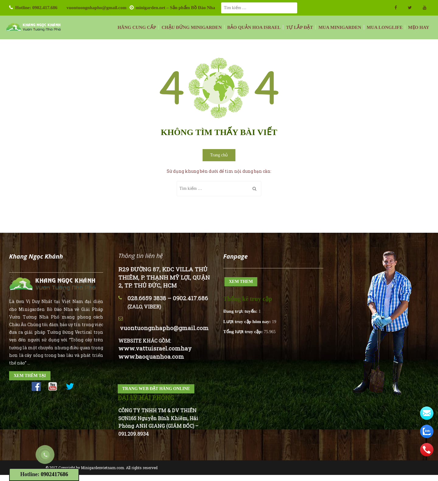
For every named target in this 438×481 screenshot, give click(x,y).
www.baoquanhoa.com (151, 356)
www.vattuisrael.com (149, 348)
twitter (409, 7)
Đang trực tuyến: (241, 311)
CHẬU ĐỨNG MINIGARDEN (192, 27)
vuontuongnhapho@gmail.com (97, 7)
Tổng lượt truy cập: (243, 331)
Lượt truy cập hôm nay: (247, 321)
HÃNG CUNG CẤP (136, 27)
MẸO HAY (418, 27)
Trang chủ (219, 155)
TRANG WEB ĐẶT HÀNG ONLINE (156, 388)
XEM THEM (241, 281)
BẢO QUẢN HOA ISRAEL (253, 27)
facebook (395, 7)
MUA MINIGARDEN (339, 27)
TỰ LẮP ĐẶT (299, 27)
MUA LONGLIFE (385, 27)
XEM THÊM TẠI (30, 375)
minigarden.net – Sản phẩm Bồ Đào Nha (175, 7)
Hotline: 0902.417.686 (36, 7)
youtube (424, 7)
